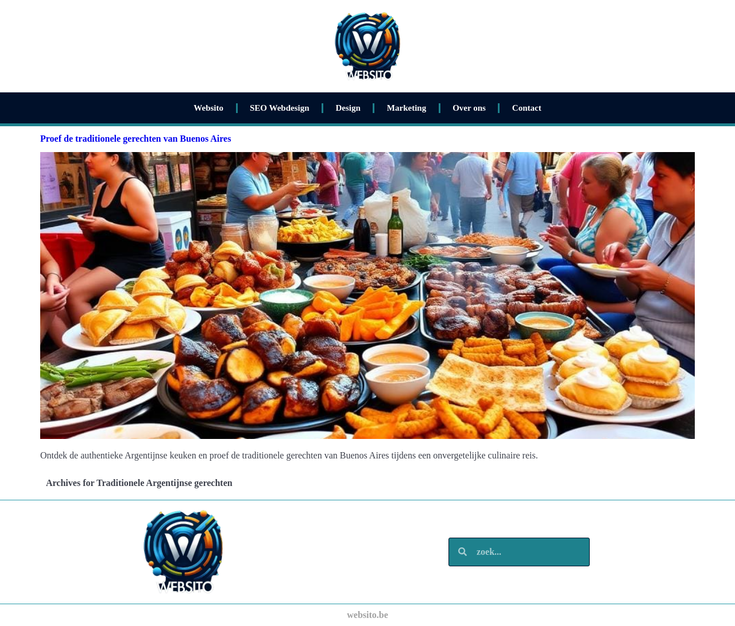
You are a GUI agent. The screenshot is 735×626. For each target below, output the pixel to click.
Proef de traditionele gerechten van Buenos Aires (135, 138)
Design (348, 107)
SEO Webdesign (280, 107)
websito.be (367, 615)
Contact (526, 107)
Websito (208, 107)
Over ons (469, 107)
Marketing (406, 107)
